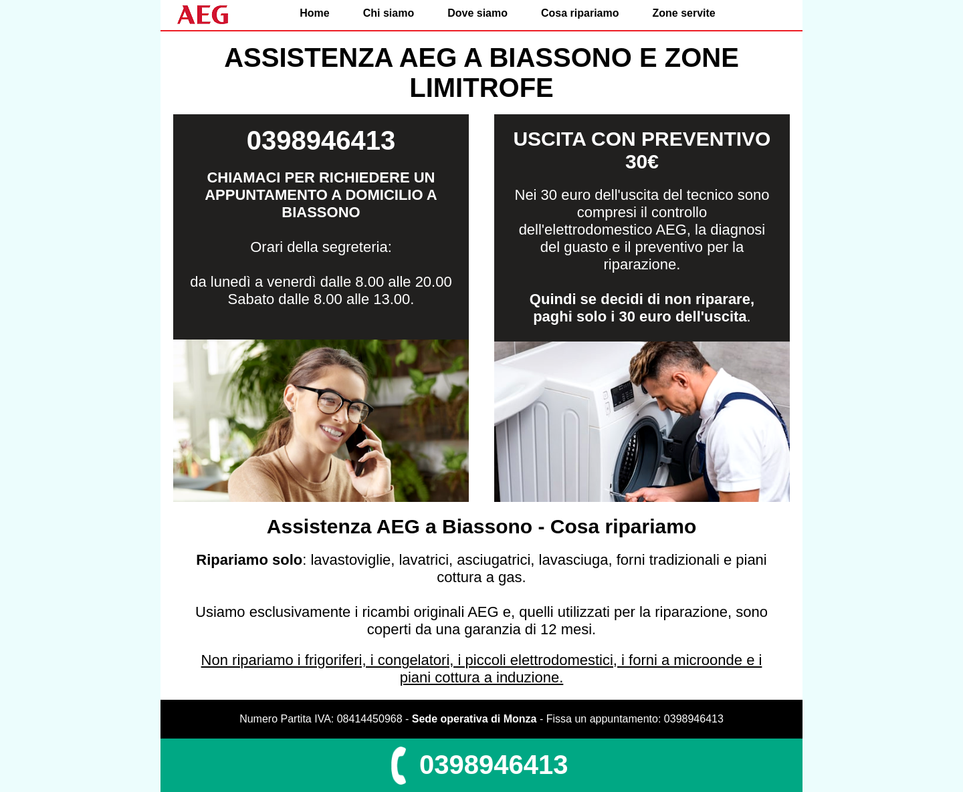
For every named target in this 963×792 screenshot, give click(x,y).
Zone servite (683, 13)
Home (314, 13)
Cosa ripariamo (580, 13)
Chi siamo (388, 13)
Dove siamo (477, 13)
